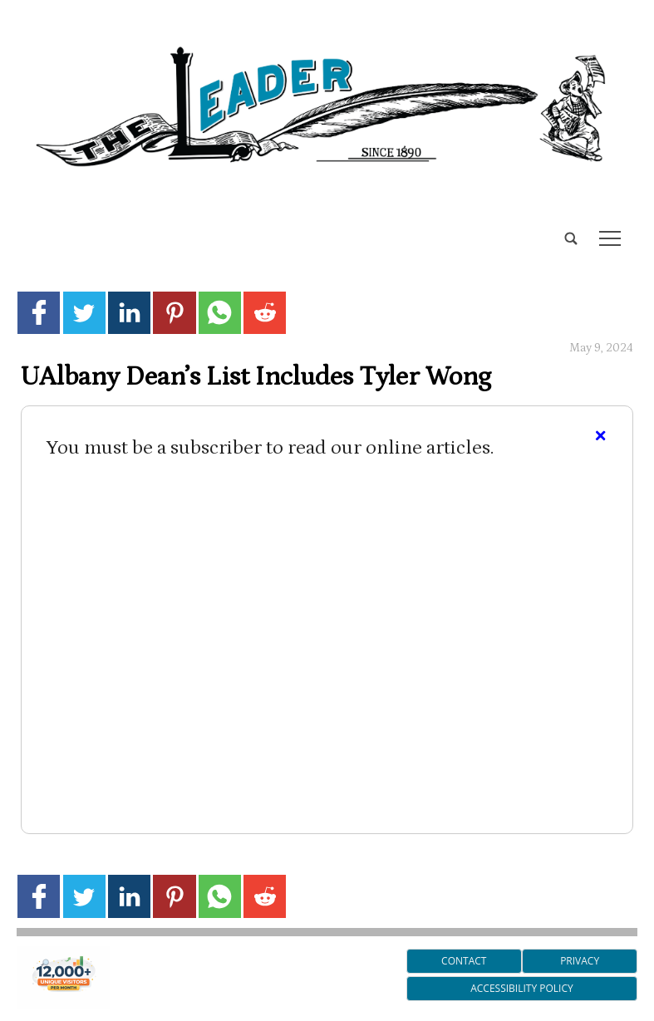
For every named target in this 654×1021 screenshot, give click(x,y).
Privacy (579, 961)
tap (610, 238)
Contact (463, 961)
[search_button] (23, 226)
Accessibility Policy (521, 988)
